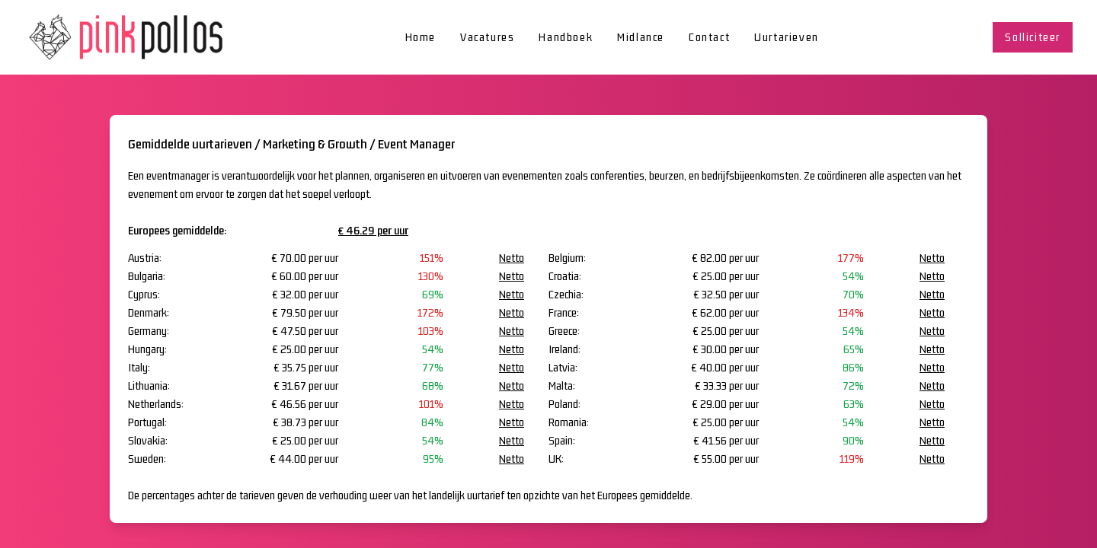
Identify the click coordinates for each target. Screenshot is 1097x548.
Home (420, 36)
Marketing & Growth (315, 143)
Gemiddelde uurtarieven (190, 143)
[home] (127, 37)
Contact (709, 36)
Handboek (566, 36)
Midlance (640, 36)
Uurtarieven (786, 36)
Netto (511, 257)
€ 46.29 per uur (373, 230)
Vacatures (487, 36)
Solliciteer (1032, 36)
